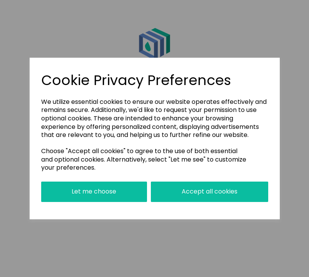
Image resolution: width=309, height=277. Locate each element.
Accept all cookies (209, 191)
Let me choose (94, 191)
